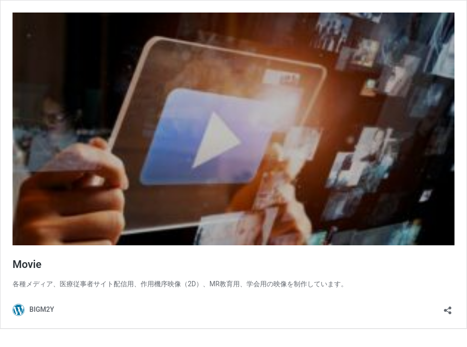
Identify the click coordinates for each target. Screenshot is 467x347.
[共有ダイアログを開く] (447, 307)
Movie (27, 264)
